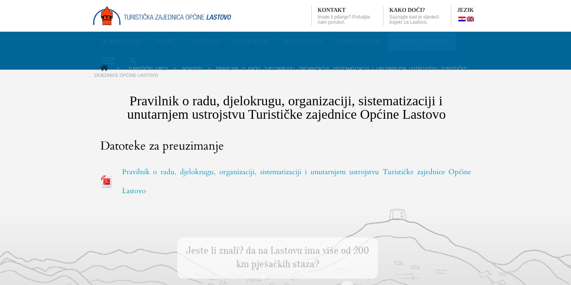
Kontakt (332, 10)
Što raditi (251, 41)
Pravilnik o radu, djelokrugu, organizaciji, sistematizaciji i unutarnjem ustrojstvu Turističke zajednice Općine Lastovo (296, 181)
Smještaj (205, 41)
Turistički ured (422, 41)
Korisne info (359, 41)
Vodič (166, 41)
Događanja (302, 41)
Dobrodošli (121, 41)
